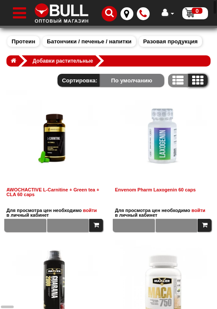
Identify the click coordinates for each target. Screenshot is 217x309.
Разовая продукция (170, 41)
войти (90, 210)
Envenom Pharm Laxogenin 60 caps (155, 190)
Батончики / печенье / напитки (89, 41)
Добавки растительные (63, 61)
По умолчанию (131, 80)
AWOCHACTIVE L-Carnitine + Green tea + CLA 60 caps (52, 192)
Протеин (23, 41)
